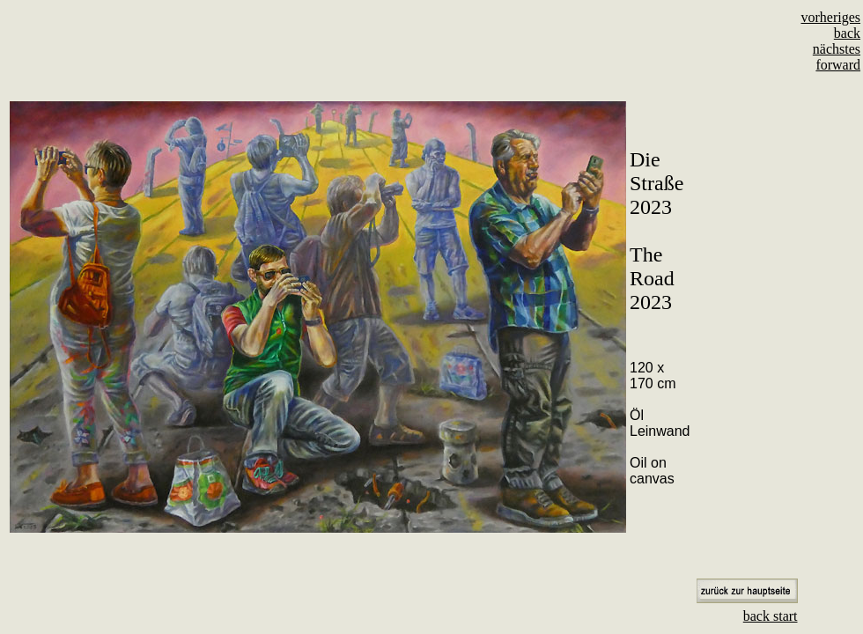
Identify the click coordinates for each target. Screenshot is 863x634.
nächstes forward (836, 56)
